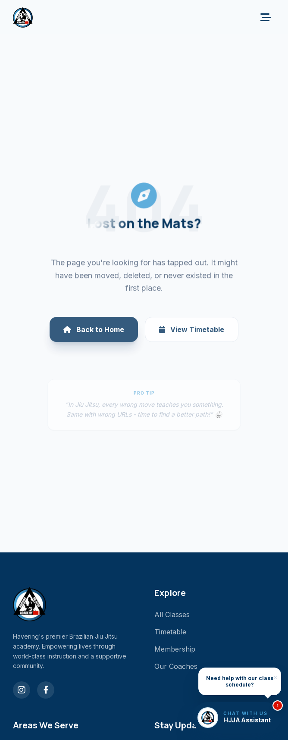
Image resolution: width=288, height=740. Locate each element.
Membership (174, 649)
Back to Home (93, 336)
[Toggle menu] (265, 17)
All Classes (172, 614)
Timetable (170, 631)
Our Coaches (175, 666)
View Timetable (191, 336)
